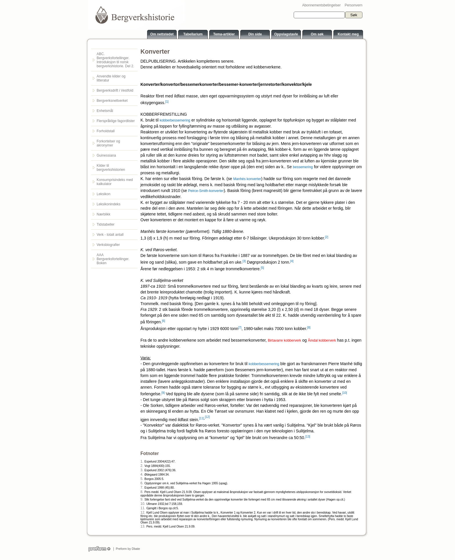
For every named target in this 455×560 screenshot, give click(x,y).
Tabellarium (193, 34)
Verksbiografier (108, 245)
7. (141, 487)
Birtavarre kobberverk (284, 340)
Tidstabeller (106, 224)
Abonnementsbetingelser (321, 5)
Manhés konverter (247, 179)
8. (141, 492)
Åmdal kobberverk (322, 340)
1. (141, 461)
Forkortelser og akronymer (108, 143)
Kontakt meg (348, 34)
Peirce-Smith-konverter (206, 191)
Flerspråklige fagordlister (116, 121)
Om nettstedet (162, 34)
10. (142, 504)
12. (142, 512)
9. (141, 499)
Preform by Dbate (127, 548)
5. (141, 479)
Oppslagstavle (286, 34)
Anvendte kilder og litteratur (111, 78)
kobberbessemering (175, 120)
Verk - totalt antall (110, 235)
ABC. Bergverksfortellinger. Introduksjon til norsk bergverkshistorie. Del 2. (115, 60)
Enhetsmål (105, 111)
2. (141, 466)
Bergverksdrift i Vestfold (115, 90)
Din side (255, 34)
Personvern (353, 5)
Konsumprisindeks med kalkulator (115, 182)
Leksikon (103, 194)
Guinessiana (106, 155)
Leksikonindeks (108, 204)
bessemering (303, 167)
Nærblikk (103, 214)
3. (141, 470)
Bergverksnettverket (112, 101)
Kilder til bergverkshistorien (111, 168)
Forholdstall (106, 131)
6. (141, 483)
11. (142, 508)
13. (142, 526)
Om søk (317, 34)
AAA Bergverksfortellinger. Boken (113, 259)
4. (141, 474)
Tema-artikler (224, 34)
